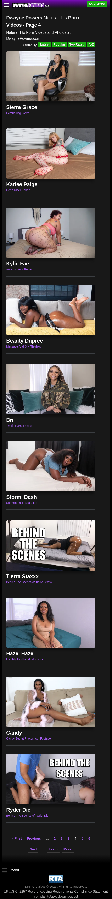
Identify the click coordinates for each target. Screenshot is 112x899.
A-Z (91, 44)
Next (33, 849)
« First (17, 838)
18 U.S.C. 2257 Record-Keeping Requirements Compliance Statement (56, 891)
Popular (59, 44)
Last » (53, 849)
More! (68, 849)
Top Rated (76, 44)
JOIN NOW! (96, 4)
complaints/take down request (56, 896)
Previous (34, 838)
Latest (44, 44)
